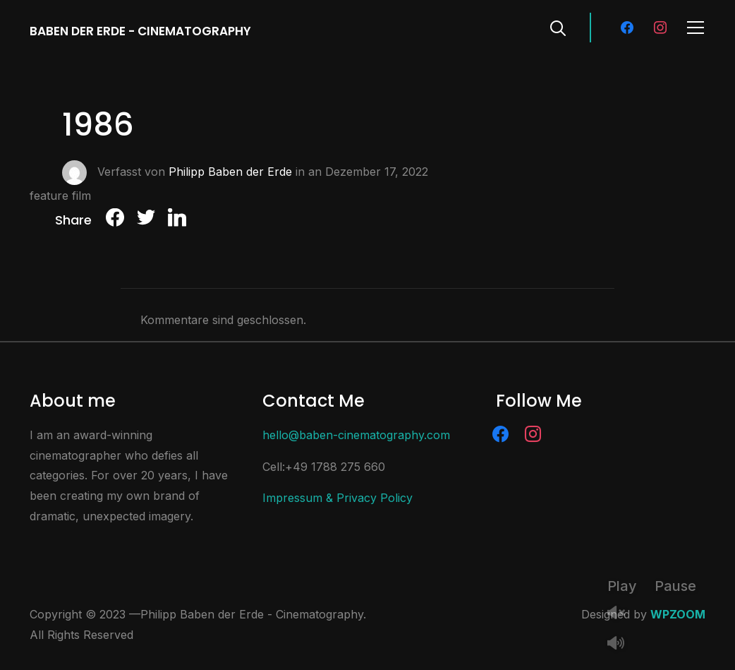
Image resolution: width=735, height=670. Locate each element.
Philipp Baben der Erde (230, 171)
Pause (675, 586)
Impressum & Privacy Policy (337, 498)
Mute (621, 644)
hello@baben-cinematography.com (356, 435)
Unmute (621, 614)
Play (622, 586)
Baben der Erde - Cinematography (140, 31)
